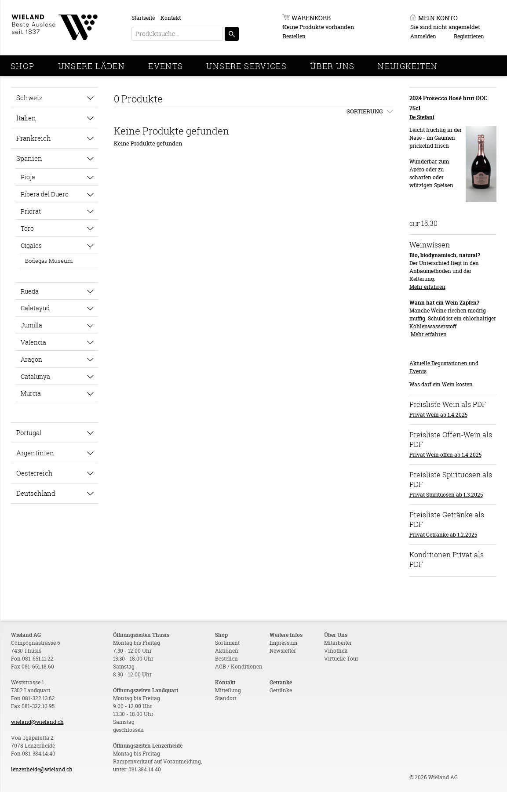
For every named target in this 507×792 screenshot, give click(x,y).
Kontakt (170, 18)
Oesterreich (34, 473)
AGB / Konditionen (239, 666)
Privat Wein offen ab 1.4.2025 (445, 454)
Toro (27, 228)
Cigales (31, 245)
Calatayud (35, 308)
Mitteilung (228, 690)
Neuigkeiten (408, 66)
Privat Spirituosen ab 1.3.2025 (446, 494)
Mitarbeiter (338, 643)
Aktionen (226, 650)
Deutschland (35, 493)
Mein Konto (438, 18)
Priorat (31, 211)
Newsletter (283, 650)
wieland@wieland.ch (37, 722)
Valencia (33, 342)
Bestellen (294, 36)
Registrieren (469, 36)
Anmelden (423, 36)
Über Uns (332, 66)
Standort (226, 698)
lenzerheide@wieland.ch (42, 769)
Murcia (31, 393)
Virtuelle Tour (341, 658)
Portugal (28, 432)
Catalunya (35, 376)
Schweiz (29, 97)
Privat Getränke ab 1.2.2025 (443, 534)
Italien (26, 117)
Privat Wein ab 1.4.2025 (438, 414)
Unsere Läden (91, 66)
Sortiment (227, 643)
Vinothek (335, 650)
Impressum (283, 643)
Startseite (143, 18)
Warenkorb (311, 18)
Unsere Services (246, 66)
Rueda (30, 291)
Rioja (28, 177)
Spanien (29, 158)
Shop (23, 66)
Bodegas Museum (49, 261)
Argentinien (35, 452)
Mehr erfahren (427, 287)
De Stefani (421, 117)
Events (165, 66)
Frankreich (33, 138)
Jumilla (31, 325)
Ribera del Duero (45, 194)
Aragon (31, 359)
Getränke (281, 690)
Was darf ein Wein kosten (441, 384)
